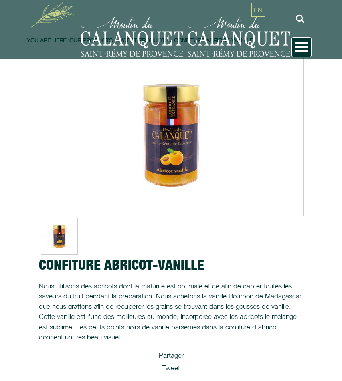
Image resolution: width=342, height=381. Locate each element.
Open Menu (301, 47)
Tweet (171, 368)
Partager (171, 355)
